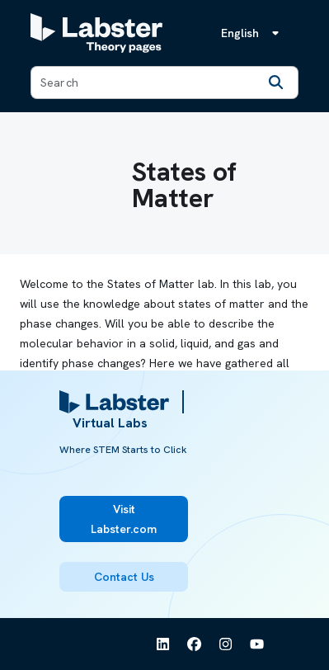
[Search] (276, 82)
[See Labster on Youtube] (257, 644)
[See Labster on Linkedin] (163, 644)
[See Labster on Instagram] (226, 644)
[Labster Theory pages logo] (96, 33)
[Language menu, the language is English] (253, 33)
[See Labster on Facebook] (194, 644)
